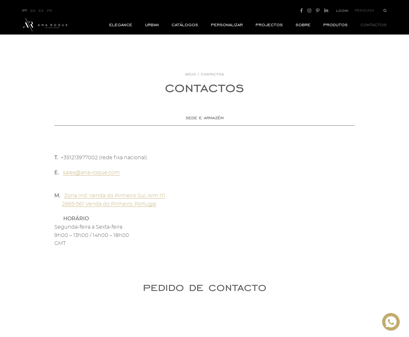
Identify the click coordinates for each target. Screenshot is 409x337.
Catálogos (185, 30)
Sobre (303, 30)
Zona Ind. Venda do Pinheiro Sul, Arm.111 (114, 195)
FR (49, 10)
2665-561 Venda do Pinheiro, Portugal (109, 204)
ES (41, 10)
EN (32, 10)
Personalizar (227, 30)
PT (24, 10)
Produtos (335, 30)
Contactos (373, 30)
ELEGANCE (120, 30)
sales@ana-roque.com (91, 172)
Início (190, 74)
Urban (152, 30)
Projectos (269, 30)
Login (342, 10)
